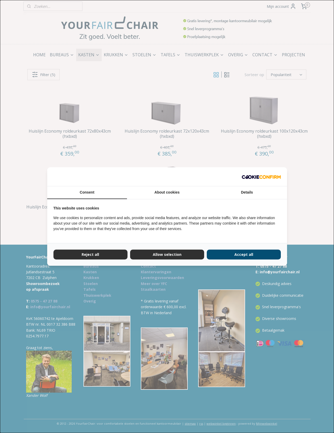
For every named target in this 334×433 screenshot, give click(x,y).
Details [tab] (247, 192)
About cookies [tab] (166, 192)
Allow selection (167, 254)
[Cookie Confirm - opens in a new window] (261, 177)
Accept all (243, 254)
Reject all (90, 254)
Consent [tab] (87, 192)
